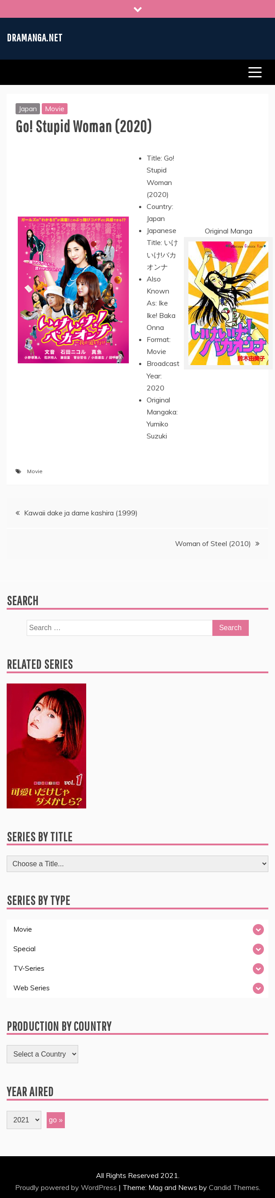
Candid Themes (234, 1187)
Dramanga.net (35, 37)
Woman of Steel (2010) (213, 543)
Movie (54, 108)
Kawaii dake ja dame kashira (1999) (81, 512)
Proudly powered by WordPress (67, 1187)
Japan (28, 108)
